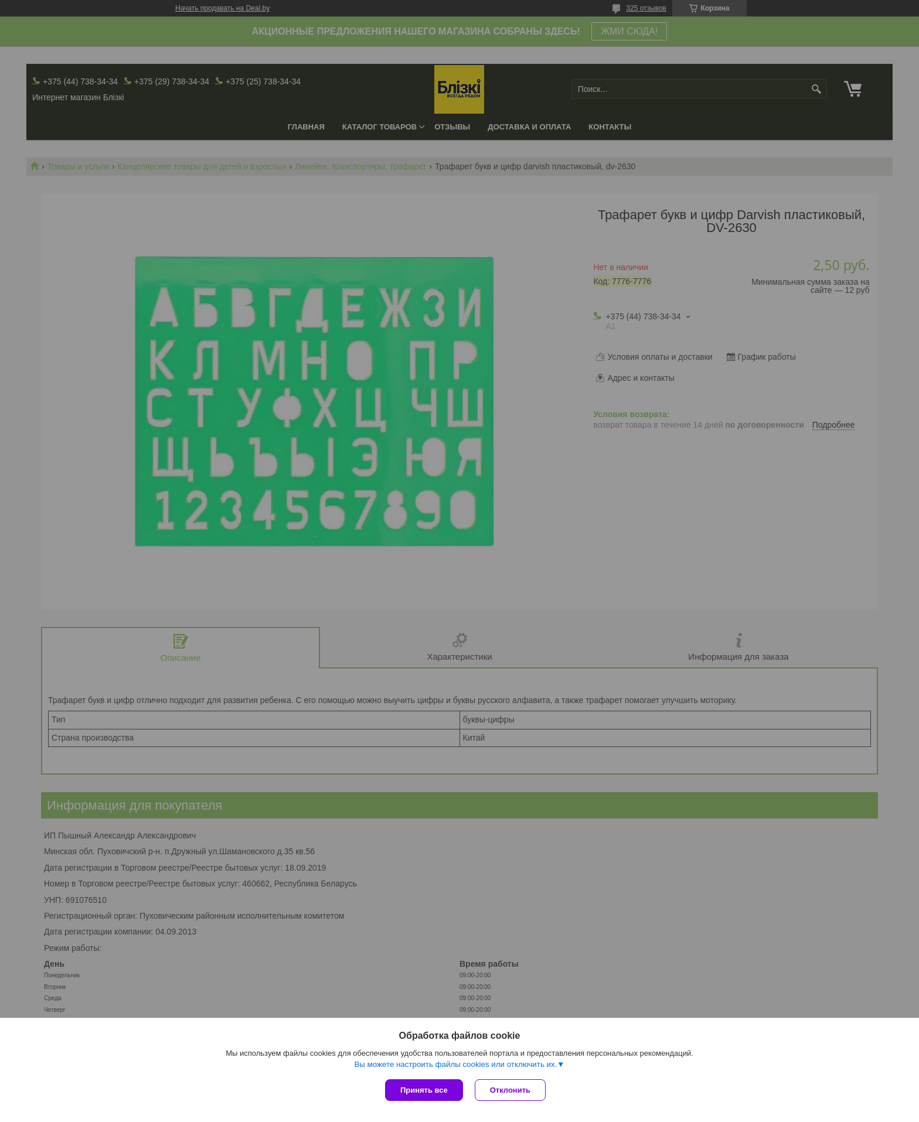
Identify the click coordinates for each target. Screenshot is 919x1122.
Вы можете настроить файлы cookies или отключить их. (455, 1064)
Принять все (424, 1090)
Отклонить (510, 1090)
